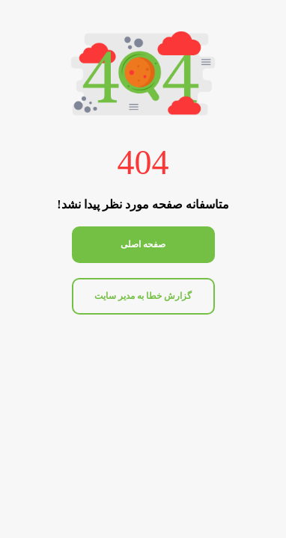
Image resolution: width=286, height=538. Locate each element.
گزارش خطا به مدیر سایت (143, 296)
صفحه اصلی (143, 244)
